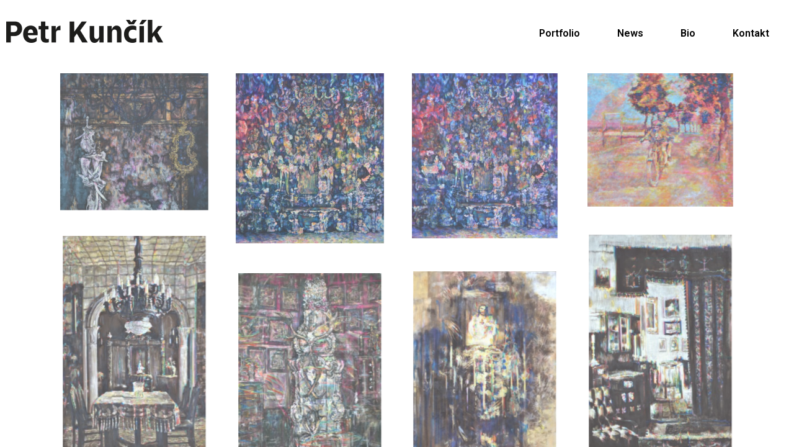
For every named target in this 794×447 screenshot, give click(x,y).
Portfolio (559, 33)
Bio (687, 33)
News (630, 33)
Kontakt (751, 33)
